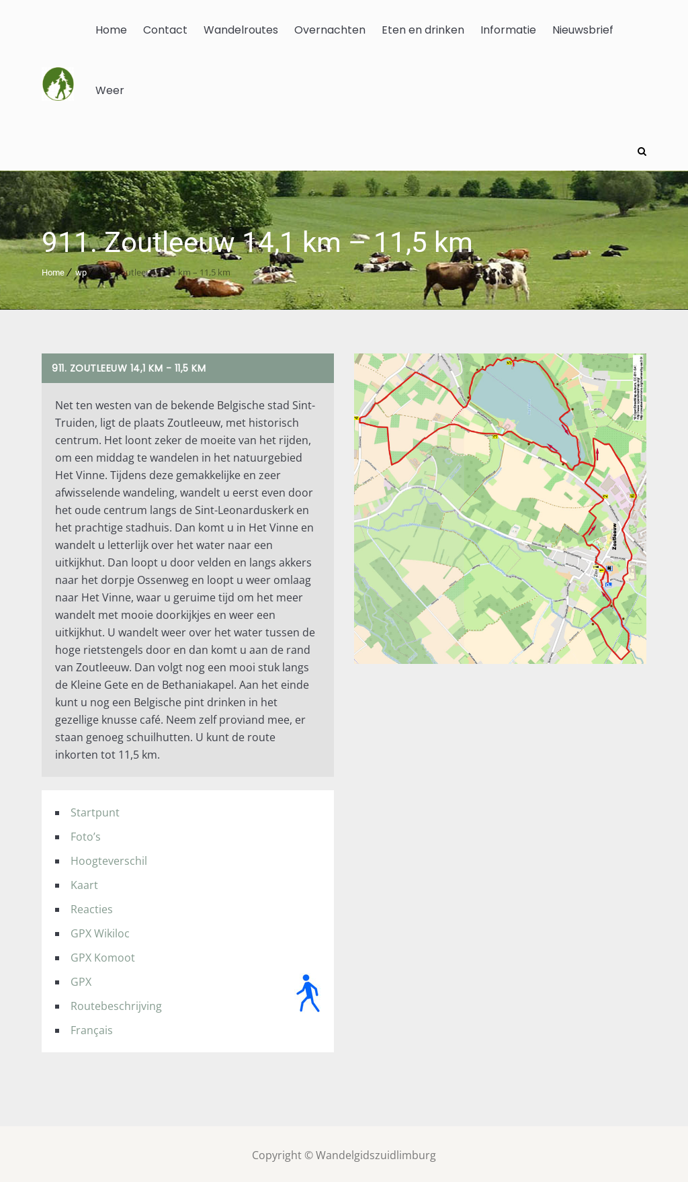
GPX (81, 979)
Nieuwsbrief (582, 30)
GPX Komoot (103, 954)
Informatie (508, 30)
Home (111, 30)
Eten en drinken (423, 30)
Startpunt (95, 809)
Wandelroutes (241, 30)
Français (92, 1027)
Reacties (92, 906)
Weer (109, 90)
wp (81, 270)
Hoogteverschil (109, 858)
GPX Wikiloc (100, 930)
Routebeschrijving (116, 1003)
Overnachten (330, 30)
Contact (165, 30)
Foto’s (86, 834)
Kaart (84, 882)
